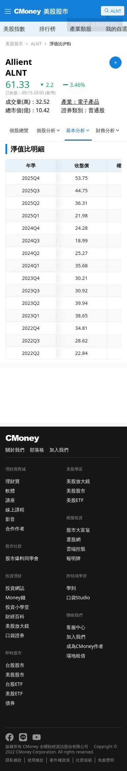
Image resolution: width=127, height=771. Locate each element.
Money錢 (15, 597)
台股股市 (14, 665)
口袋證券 (14, 635)
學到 (71, 588)
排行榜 (47, 28)
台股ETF (14, 684)
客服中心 (75, 627)
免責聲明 (106, 760)
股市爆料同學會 (22, 558)
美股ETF (14, 693)
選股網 (73, 539)
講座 (10, 500)
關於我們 (14, 450)
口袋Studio (78, 597)
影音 (10, 519)
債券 (10, 703)
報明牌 (73, 558)
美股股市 (14, 44)
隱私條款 (13, 760)
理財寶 (12, 481)
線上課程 (14, 509)
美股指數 (14, 28)
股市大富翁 (78, 530)
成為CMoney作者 (85, 646)
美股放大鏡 (17, 626)
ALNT (36, 44)
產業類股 (80, 28)
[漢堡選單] (7, 11)
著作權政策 (59, 760)
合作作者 (14, 528)
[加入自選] (115, 62)
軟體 (10, 490)
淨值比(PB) (60, 44)
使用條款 (35, 760)
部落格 (37, 450)
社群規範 (84, 760)
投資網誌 (14, 588)
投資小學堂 (17, 607)
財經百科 (14, 616)
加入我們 (58, 450)
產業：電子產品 (80, 101)
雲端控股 (75, 549)
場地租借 (75, 655)
